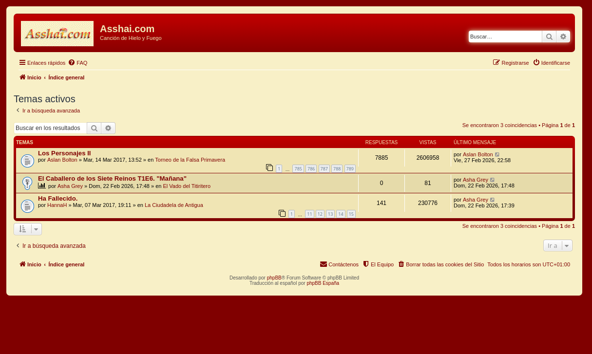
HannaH (57, 205)
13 (330, 214)
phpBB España (322, 283)
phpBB (274, 277)
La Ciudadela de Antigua (174, 205)
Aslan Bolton (62, 160)
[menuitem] (77, 63)
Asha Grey (70, 186)
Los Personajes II (64, 153)
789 (350, 169)
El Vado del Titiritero (187, 186)
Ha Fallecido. (57, 198)
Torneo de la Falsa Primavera (190, 160)
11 (309, 214)
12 (320, 214)
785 (298, 169)
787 (324, 169)
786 (311, 169)
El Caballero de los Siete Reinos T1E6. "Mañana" (112, 178)
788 (337, 169)
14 (340, 214)
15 (351, 214)
